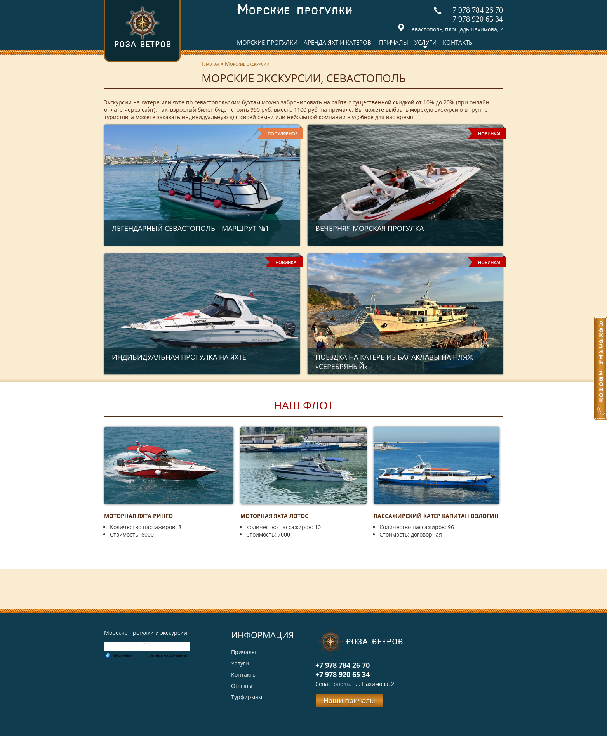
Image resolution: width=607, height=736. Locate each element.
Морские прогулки (267, 42)
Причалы (393, 42)
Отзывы (241, 685)
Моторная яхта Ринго (138, 516)
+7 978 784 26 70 (475, 10)
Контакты (458, 42)
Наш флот (304, 405)
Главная (210, 63)
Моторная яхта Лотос (274, 516)
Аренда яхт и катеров (337, 42)
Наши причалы (349, 700)
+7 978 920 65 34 (475, 19)
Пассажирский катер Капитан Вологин (436, 516)
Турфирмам (246, 697)
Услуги (425, 42)
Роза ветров (142, 26)
